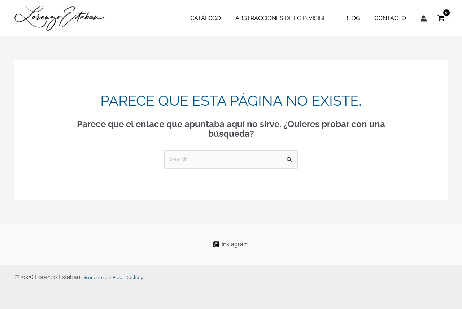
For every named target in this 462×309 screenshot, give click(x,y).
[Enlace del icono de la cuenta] (423, 18)
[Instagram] (231, 244)
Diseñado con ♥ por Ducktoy (120, 277)
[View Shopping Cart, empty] (441, 18)
